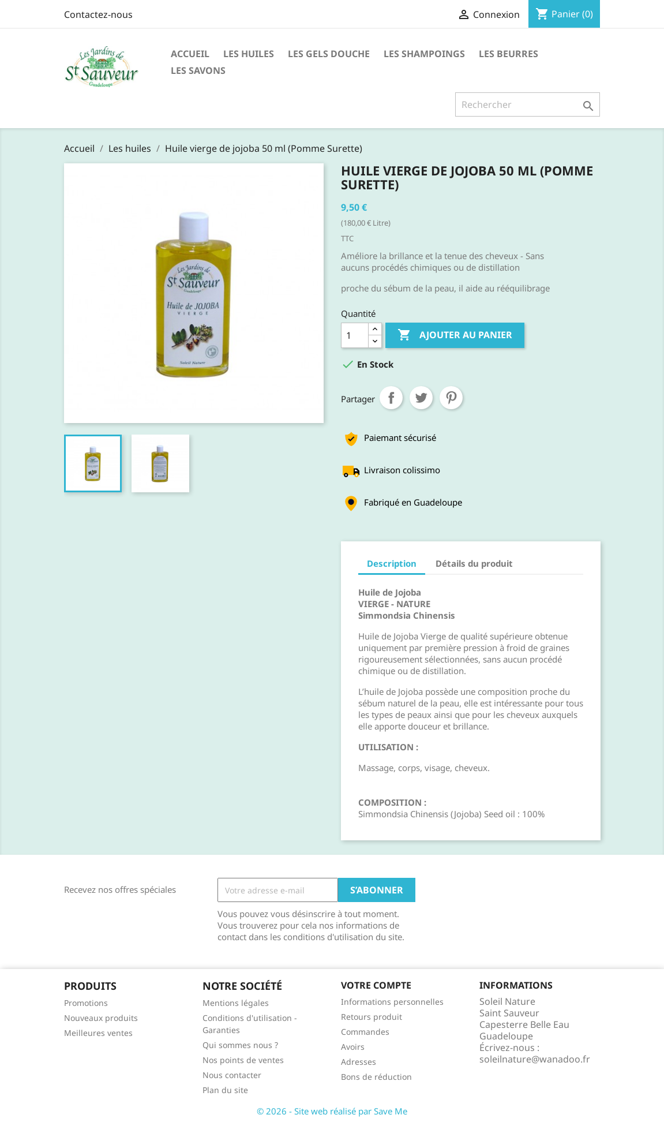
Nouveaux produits (101, 1017)
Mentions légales (235, 1002)
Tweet (421, 397)
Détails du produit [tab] (474, 563)
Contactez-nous (98, 14)
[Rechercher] (527, 104)
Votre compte (376, 985)
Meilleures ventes (98, 1032)
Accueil (190, 53)
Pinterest (451, 397)
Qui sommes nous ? (240, 1044)
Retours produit (371, 1016)
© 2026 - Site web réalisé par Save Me (332, 1111)
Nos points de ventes (243, 1059)
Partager (391, 397)
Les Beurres (508, 53)
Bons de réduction (376, 1076)
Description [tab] (392, 563)
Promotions (86, 1002)
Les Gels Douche (329, 53)
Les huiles (248, 53)
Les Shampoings (424, 53)
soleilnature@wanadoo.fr (534, 1059)
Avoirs (353, 1046)
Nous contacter (231, 1074)
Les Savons (198, 70)
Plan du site (225, 1089)
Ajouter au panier (454, 335)
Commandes (365, 1031)
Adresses (358, 1061)
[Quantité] (355, 335)
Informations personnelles (392, 1001)
